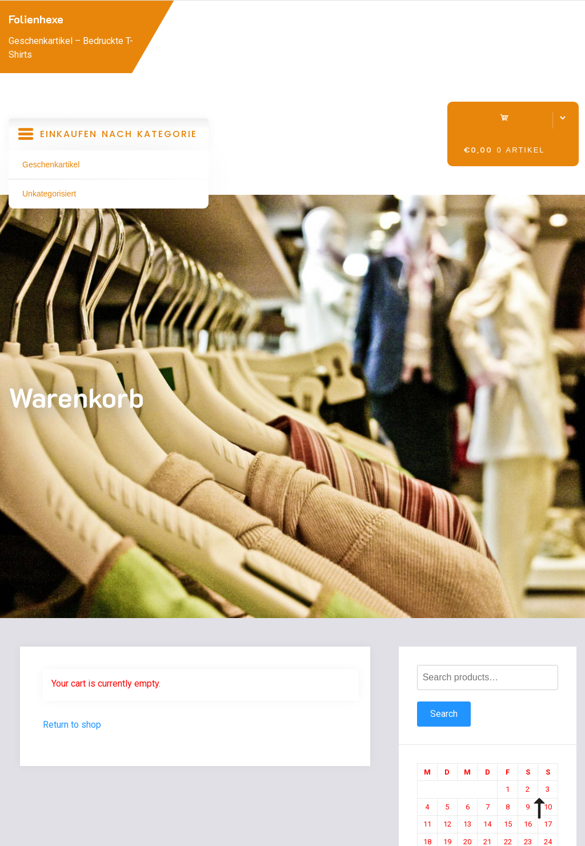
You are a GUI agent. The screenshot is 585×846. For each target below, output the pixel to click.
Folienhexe (36, 19)
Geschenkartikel (50, 164)
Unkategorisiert (49, 193)
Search (444, 713)
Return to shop (72, 724)
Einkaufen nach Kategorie (109, 138)
